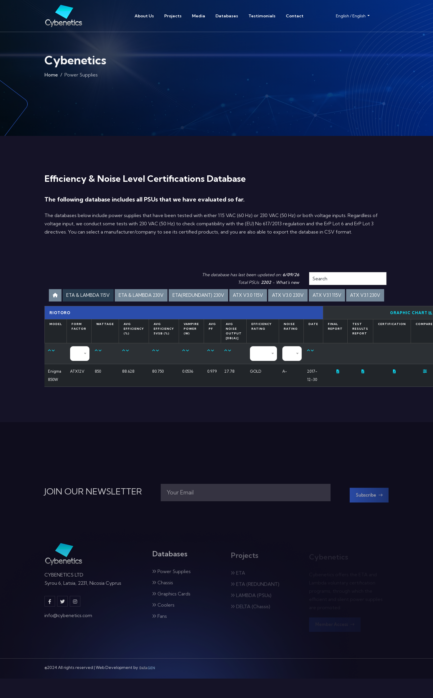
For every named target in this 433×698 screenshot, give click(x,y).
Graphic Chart (411, 330)
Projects (173, 16)
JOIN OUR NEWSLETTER (93, 510)
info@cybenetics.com (68, 636)
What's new (287, 282)
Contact (294, 16)
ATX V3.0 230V (345, 296)
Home (51, 78)
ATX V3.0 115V (300, 296)
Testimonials (262, 16)
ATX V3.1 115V (194, 312)
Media (198, 16)
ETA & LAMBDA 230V (174, 296)
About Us (144, 16)
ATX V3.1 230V (239, 312)
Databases (226, 16)
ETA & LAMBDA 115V (112, 296)
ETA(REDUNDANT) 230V (242, 296)
